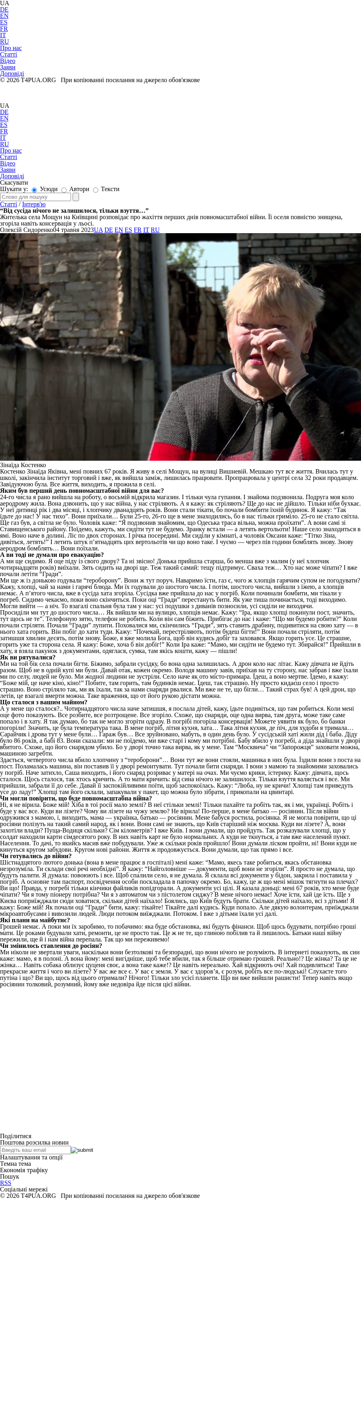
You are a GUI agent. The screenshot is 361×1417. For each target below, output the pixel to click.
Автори (75, 188)
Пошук (9, 1176)
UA (4, 105)
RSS (5, 1182)
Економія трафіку (24, 1170)
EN (4, 15)
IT (3, 35)
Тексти (106, 188)
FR (4, 28)
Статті (8, 204)
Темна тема (15, 1163)
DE (4, 9)
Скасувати (14, 182)
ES (4, 22)
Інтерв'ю (33, 204)
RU (4, 41)
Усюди (44, 188)
